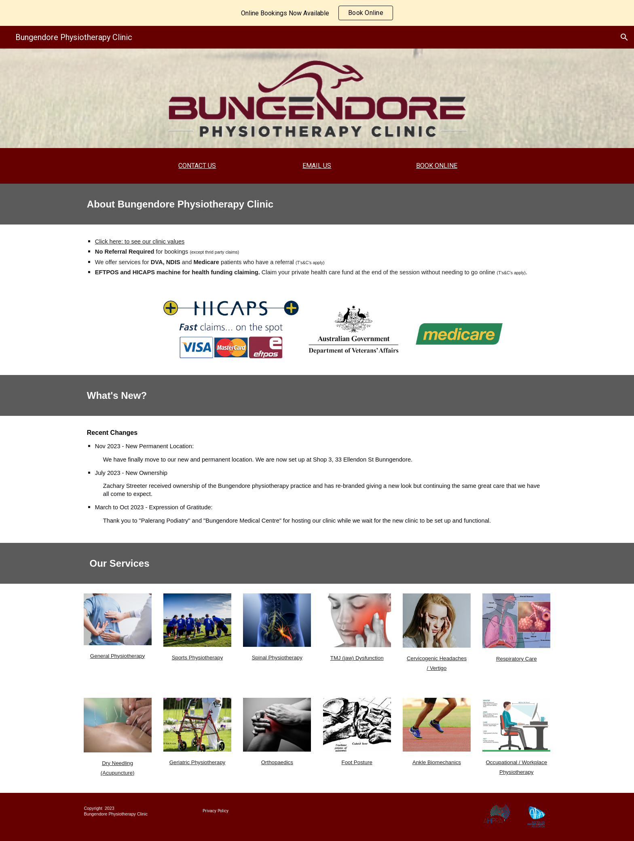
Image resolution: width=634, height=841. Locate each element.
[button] (624, 37)
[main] (197, 166)
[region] (317, 13)
